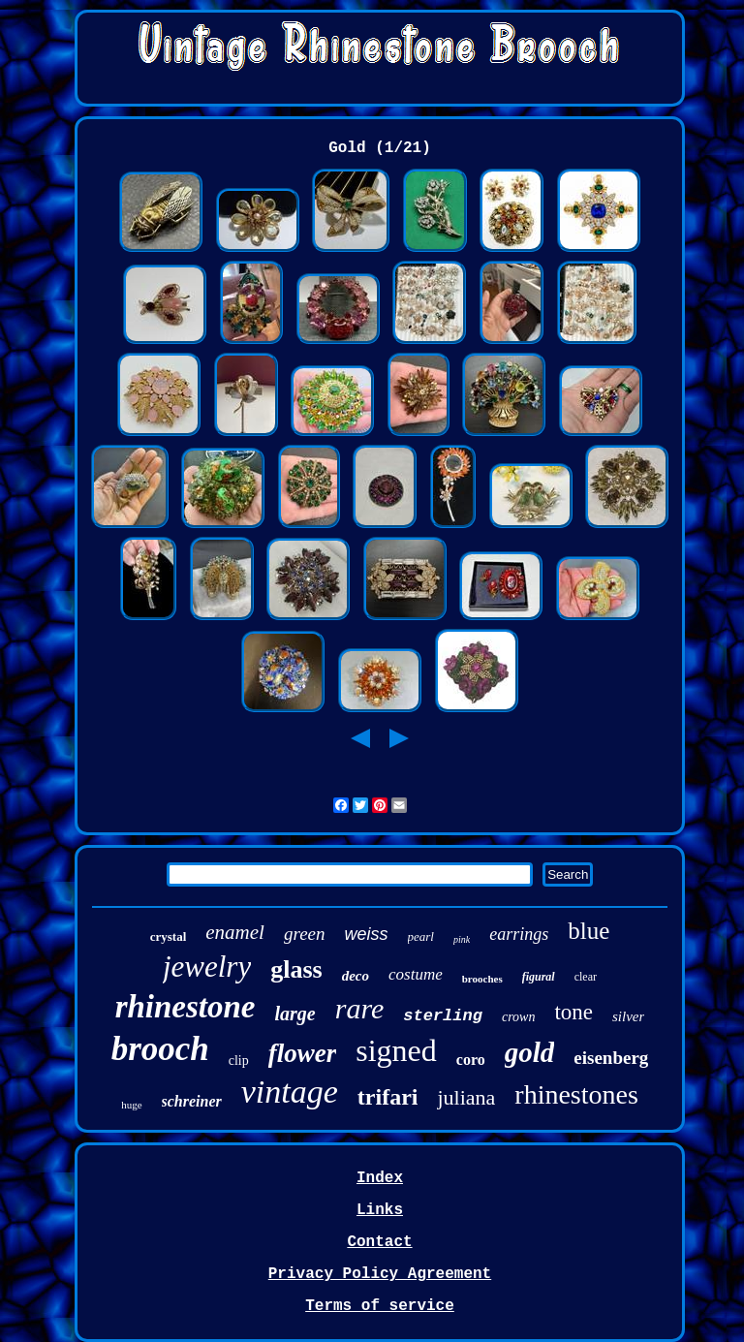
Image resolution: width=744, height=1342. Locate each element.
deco (355, 975)
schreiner (192, 1101)
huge (131, 1104)
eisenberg (611, 1057)
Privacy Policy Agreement (379, 1274)
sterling (442, 1016)
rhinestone (185, 1006)
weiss (366, 934)
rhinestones (576, 1094)
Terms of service (379, 1306)
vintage (289, 1091)
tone (573, 1012)
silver (628, 1016)
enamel (234, 932)
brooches (482, 978)
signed (396, 1050)
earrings (518, 934)
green (305, 933)
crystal (168, 936)
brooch (160, 1049)
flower (302, 1053)
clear (585, 976)
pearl (421, 936)
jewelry (207, 966)
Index (379, 1178)
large (295, 1013)
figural (538, 976)
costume (415, 974)
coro (470, 1059)
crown (518, 1017)
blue (588, 931)
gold (530, 1052)
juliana (466, 1097)
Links (379, 1210)
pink (461, 939)
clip (239, 1060)
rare (360, 1008)
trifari (387, 1096)
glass (296, 969)
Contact (379, 1242)
